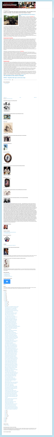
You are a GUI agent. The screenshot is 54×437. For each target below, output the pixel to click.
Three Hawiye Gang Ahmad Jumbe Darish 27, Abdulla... (11, 395)
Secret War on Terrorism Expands (9, 400)
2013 (5, 297)
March (6, 414)
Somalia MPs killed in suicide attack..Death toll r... (11, 356)
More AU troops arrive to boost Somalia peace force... (11, 359)
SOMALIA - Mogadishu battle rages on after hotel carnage (14, 77)
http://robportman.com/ (7, 274)
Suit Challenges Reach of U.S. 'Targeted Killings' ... (11, 308)
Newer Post (5, 97)
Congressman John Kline (7, 273)
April (5, 413)
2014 (5, 296)
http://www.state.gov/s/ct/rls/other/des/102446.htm (10, 232)
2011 (5, 299)
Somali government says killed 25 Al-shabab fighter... (11, 335)
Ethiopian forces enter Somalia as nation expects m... (11, 328)
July (5, 410)
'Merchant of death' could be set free (9, 384)
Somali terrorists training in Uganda (9, 389)
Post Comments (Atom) (9, 98)
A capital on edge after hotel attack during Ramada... (11, 323)
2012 (5, 298)
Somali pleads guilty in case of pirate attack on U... (11, 324)
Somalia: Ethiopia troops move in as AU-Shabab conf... (11, 307)
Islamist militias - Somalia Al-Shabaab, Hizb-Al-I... (11, 334)
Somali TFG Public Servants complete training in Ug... (11, 365)
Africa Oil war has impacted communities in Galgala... (11, 386)
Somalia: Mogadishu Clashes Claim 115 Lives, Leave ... (11, 340)
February (6, 415)
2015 (5, 295)
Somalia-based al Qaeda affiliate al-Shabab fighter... (11, 330)
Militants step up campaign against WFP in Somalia (11, 367)
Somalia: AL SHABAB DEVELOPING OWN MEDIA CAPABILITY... (12, 326)
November (6, 302)
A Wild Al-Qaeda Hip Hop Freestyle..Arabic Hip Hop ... (11, 387)
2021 (5, 291)
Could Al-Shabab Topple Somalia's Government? (10, 338)
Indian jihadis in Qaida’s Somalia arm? (9, 370)
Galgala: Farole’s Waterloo (8, 329)
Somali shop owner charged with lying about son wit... (11, 394)
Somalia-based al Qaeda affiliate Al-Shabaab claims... (11, 327)
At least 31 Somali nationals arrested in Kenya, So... (11, 362)
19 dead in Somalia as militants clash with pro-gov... (11, 360)
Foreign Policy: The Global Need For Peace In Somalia (11, 337)
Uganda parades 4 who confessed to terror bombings (11, 369)
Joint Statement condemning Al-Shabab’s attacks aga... (11, 336)
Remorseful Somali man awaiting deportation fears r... (11, 388)
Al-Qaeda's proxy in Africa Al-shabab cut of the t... (11, 390)
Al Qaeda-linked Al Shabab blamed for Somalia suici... (11, 357)
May (5, 412)
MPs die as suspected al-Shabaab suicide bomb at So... (11, 358)
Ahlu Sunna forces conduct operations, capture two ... (11, 363)
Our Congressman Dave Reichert (8, 276)
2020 (5, 292)
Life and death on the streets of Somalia (14, 75)
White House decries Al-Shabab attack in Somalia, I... (11, 354)
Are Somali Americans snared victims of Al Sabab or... (11, 392)
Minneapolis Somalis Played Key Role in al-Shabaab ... (11, 364)
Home (20, 97)
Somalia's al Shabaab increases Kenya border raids (11, 398)
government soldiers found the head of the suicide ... (11, 353)
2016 (5, 294)
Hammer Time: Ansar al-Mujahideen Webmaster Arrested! (11, 306)
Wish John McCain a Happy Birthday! (9, 385)
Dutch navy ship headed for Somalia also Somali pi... (11, 366)
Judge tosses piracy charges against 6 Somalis (10, 401)
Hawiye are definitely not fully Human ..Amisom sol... (11, 309)
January (6, 416)
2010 (5, 300)
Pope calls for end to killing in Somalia (9, 339)
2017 (5, 293)
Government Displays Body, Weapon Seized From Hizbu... (12, 391)
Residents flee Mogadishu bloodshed (9, 331)
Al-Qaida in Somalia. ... (7, 425)
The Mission (6, 397)
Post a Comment (7, 83)
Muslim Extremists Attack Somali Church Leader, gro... (11, 333)
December (6, 301)
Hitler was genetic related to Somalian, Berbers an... (11, 393)
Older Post (35, 97)
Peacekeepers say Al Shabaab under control (10, 368)
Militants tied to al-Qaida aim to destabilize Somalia (11, 325)
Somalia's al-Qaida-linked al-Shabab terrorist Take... (11, 361)
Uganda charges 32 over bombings (9, 399)
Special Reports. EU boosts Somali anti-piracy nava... (11, 396)
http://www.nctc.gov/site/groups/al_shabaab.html (10, 245)
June (5, 411)
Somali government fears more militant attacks (10, 332)
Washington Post (23, 74)
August (6, 305)
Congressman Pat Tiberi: (7, 275)
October (6, 303)
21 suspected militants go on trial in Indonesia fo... (11, 341)
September (6, 304)
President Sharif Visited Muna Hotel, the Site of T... (11, 355)
